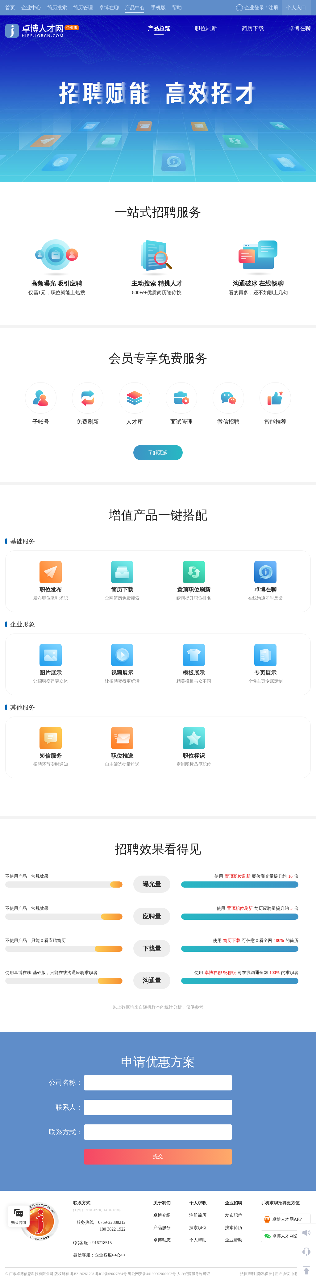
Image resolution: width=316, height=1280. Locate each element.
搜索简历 (233, 1227)
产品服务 (162, 1227)
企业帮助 (233, 1240)
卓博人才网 (42, 31)
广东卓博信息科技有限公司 (31, 1274)
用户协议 (282, 1274)
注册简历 (197, 1215)
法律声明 (247, 1274)
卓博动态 (162, 1240)
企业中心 (31, 7)
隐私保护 (264, 1274)
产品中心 (135, 7)
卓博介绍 (162, 1215)
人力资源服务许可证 (193, 1274)
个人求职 (197, 1203)
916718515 (102, 1242)
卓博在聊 (109, 7)
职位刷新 (206, 28)
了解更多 (158, 452)
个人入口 (296, 7)
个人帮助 (197, 1240)
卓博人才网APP (283, 1219)
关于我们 (162, 1203)
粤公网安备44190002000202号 (152, 1274)
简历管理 (83, 7)
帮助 (177, 7)
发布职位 (233, 1215)
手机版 (158, 7)
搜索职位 (197, 1227)
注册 (273, 7)
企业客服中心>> (110, 1255)
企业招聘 (233, 1203)
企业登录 (250, 7)
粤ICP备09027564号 (111, 1274)
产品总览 (159, 28)
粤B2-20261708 (82, 1274)
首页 (10, 7)
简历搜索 (57, 7)
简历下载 (253, 28)
